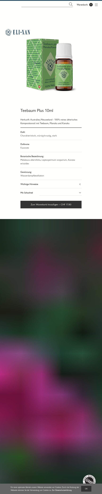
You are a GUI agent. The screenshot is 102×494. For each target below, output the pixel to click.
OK (86, 489)
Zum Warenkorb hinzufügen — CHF (51, 204)
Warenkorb (82, 4)
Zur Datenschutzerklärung (61, 490)
